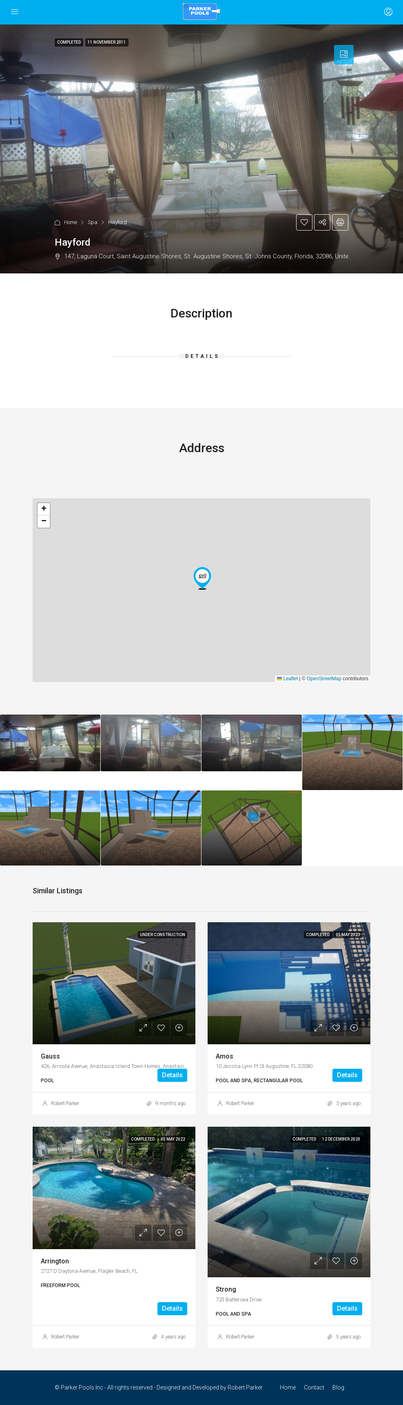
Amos (224, 1056)
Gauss (50, 1056)
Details (172, 1075)
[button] (202, 578)
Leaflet (287, 678)
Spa (92, 222)
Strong (226, 1289)
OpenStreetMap (324, 678)
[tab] (344, 54)
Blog (338, 1387)
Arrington (55, 1261)
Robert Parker (65, 1103)
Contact (314, 1387)
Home (70, 222)
